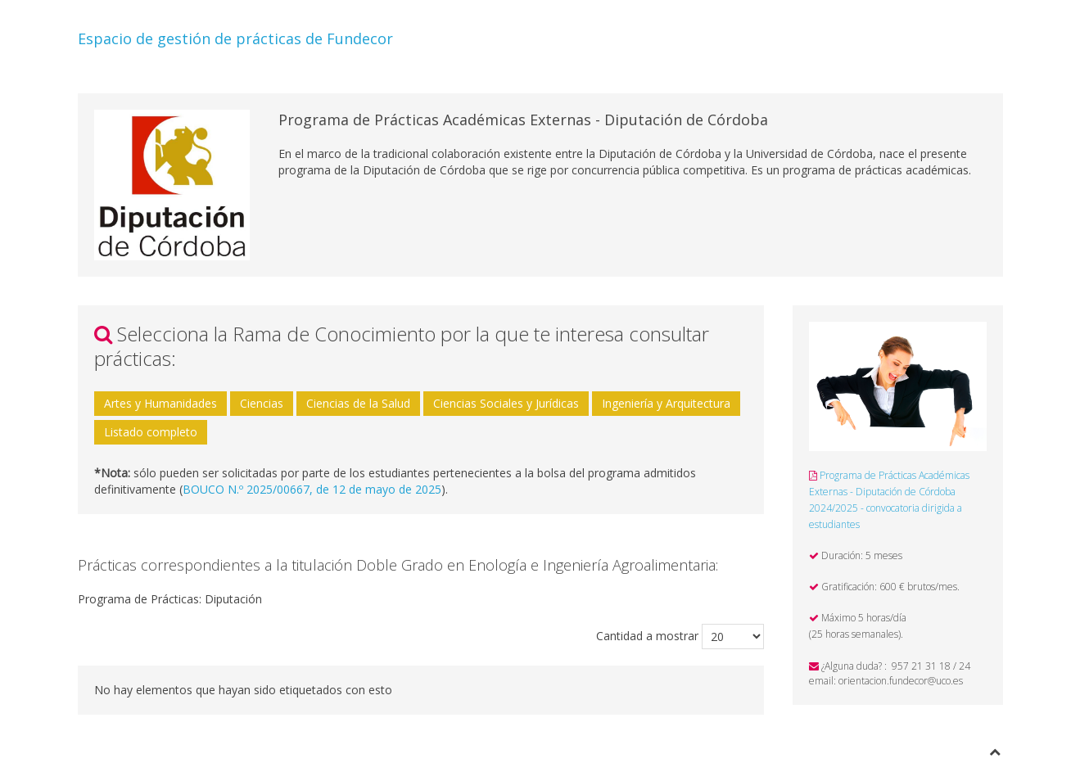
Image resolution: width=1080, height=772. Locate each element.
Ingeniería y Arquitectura (666, 403)
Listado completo (150, 432)
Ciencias (261, 403)
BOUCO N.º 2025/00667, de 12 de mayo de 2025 (312, 489)
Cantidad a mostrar (647, 635)
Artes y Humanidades (160, 403)
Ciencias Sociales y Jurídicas (506, 403)
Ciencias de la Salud (358, 403)
